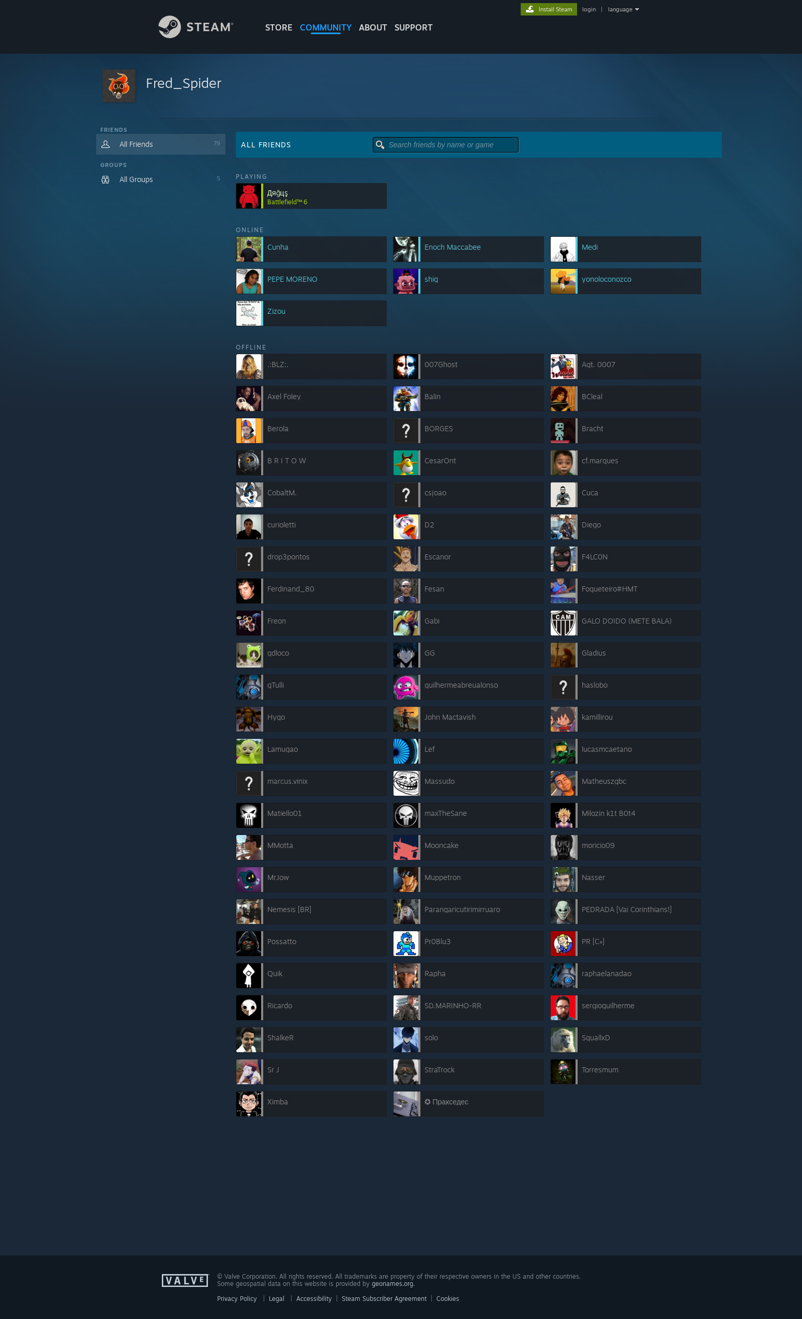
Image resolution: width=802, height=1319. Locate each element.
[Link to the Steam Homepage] (203, 35)
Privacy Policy (237, 1298)
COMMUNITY (326, 27)
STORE (279, 27)
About (373, 27)
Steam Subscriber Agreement (384, 1298)
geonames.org (392, 1283)
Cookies (447, 1298)
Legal (276, 1298)
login (589, 9)
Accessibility (314, 1298)
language (620, 9)
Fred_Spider (183, 82)
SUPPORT (414, 27)
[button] (401, 86)
